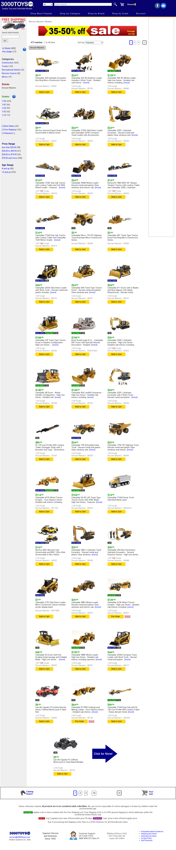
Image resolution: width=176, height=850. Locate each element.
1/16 (4, 115)
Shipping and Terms (149, 834)
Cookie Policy (146, 838)
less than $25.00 (9, 147)
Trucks (5, 66)
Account (141, 13)
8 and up (6, 168)
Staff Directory (146, 840)
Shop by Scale (120, 13)
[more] (86, 83)
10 (94, 793)
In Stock (6, 48)
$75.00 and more (9, 158)
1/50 (4, 101)
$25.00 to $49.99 (9, 151)
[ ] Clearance (7, 133)
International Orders (148, 836)
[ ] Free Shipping (9, 130)
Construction (7, 63)
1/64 (4, 108)
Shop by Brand (96, 13)
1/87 (4, 105)
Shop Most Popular (41, 13)
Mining (5, 77)
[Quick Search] (83, 4)
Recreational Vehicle (11, 70)
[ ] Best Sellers (8, 126)
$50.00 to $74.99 (9, 154)
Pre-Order (7, 51)
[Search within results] (11, 36)
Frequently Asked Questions (152, 831)
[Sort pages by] (94, 42)
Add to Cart (44, 92)
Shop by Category (70, 13)
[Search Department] (48, 4)
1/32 (4, 111)
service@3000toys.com (19, 837)
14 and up (6, 172)
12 (145, 42)
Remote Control (9, 73)
